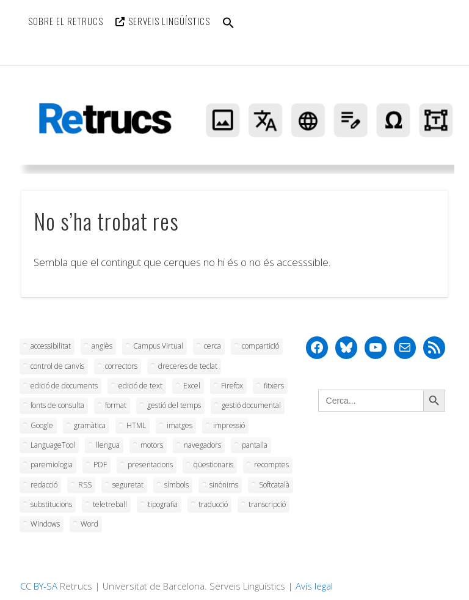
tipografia (163, 504)
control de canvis (57, 366)
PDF (100, 464)
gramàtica (90, 425)
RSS (85, 485)
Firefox (232, 385)
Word (89, 524)
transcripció (267, 504)
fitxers (274, 385)
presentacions (150, 464)
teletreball (110, 504)
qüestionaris (213, 464)
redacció (44, 485)
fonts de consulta (57, 405)
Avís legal (314, 586)
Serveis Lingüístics (169, 21)
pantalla (254, 445)
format (115, 405)
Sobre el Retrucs (65, 21)
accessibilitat (51, 346)
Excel (191, 385)
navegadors (202, 445)
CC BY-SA (38, 586)
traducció (213, 504)
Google (42, 425)
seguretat (128, 485)
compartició (260, 346)
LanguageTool (53, 445)
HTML (136, 425)
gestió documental (251, 405)
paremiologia (52, 464)
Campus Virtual (158, 346)
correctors (121, 366)
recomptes (271, 464)
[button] (228, 30)
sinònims (223, 485)
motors (151, 445)
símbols (176, 485)
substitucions (51, 504)
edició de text (140, 385)
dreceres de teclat (187, 366)
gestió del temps (174, 405)
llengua (108, 445)
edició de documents (64, 385)
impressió (229, 425)
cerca (212, 346)
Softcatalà (274, 485)
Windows (45, 524)
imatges (179, 425)
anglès (102, 346)
